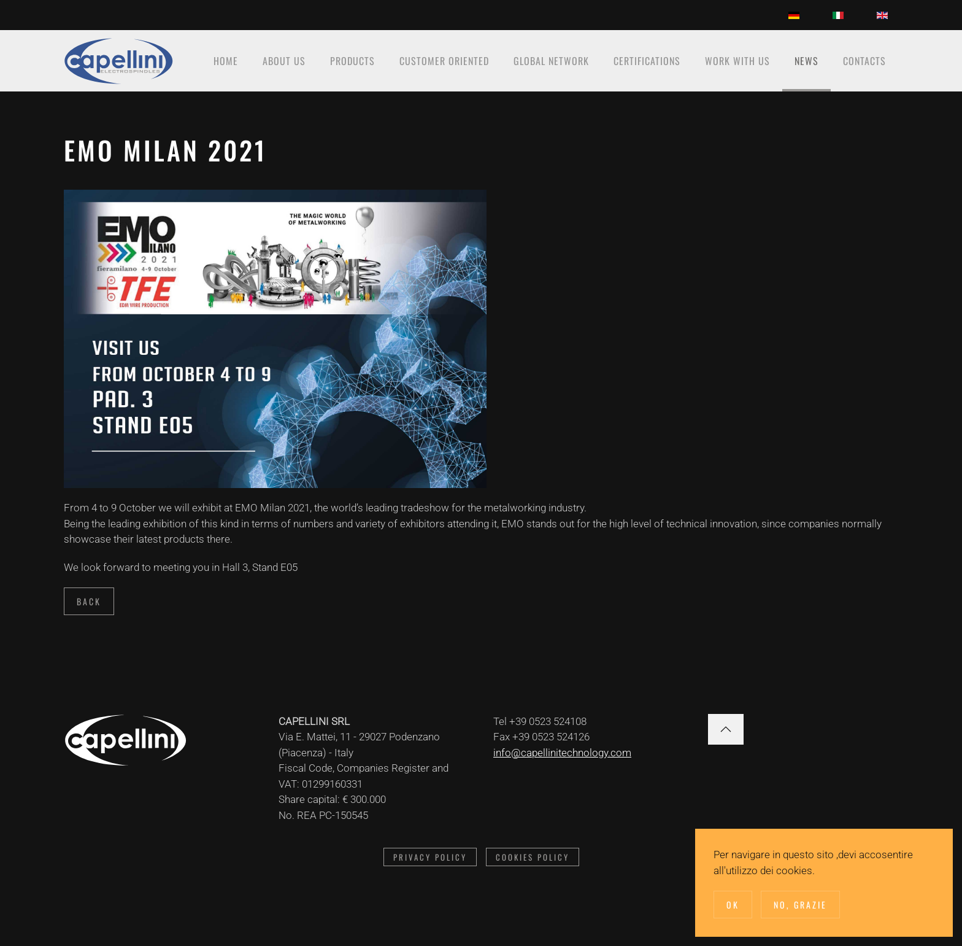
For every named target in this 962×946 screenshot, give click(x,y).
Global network (551, 60)
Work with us (737, 60)
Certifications (647, 60)
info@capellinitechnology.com (562, 752)
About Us (284, 60)
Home (226, 60)
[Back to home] (119, 60)
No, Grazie (800, 904)
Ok (732, 904)
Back (89, 601)
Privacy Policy (430, 857)
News (806, 60)
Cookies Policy (532, 857)
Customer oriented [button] (444, 60)
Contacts (864, 60)
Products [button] (352, 60)
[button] (726, 729)
